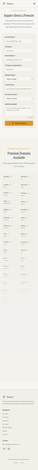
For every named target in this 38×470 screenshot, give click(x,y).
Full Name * (8, 47)
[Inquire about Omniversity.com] (10, 219)
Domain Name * (10, 37)
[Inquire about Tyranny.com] (28, 203)
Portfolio (5, 417)
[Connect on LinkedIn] (9, 449)
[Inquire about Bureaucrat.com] (10, 227)
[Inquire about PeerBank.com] (10, 195)
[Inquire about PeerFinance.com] (28, 195)
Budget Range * (10, 75)
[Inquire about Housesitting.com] (28, 211)
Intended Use (9, 85)
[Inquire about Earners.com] (28, 219)
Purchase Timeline (11, 94)
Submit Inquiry (19, 123)
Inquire (4, 431)
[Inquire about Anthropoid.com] (28, 179)
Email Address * (10, 55)
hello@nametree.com (10, 444)
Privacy (16, 462)
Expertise (5, 421)
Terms (22, 462)
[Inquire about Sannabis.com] (10, 243)
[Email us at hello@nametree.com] (4, 449)
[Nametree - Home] (7, 3)
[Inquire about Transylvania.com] (28, 187)
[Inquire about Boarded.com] (28, 227)
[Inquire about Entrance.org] (28, 235)
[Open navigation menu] (34, 3)
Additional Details (11, 104)
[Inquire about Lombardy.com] (10, 187)
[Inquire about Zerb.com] (10, 235)
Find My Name (7, 427)
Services (5, 414)
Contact (5, 434)
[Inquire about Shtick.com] (10, 203)
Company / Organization (13, 65)
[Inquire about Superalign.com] (10, 179)
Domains (5, 424)
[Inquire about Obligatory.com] (10, 211)
